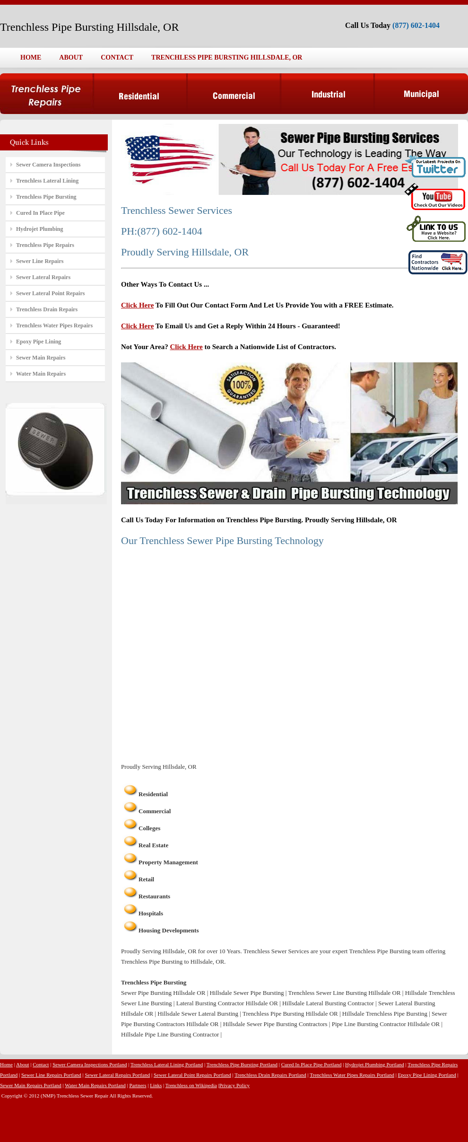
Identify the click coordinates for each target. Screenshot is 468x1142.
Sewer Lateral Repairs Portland (117, 1075)
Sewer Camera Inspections (48, 164)
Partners (137, 1085)
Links (156, 1085)
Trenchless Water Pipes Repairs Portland (352, 1075)
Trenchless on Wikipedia (191, 1085)
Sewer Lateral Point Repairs (50, 293)
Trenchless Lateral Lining (47, 180)
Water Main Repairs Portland (95, 1085)
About (22, 1064)
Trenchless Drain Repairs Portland (270, 1075)
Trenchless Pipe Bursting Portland (242, 1064)
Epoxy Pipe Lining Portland (427, 1075)
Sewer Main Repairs (40, 357)
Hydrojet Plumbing (39, 229)
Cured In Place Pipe (40, 213)
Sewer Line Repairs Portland (51, 1075)
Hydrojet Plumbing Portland (374, 1064)
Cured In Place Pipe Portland (311, 1064)
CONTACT (117, 57)
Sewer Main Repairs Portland (30, 1085)
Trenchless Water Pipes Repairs (54, 325)
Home (6, 1064)
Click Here (137, 305)
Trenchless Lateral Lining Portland (166, 1064)
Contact (41, 1064)
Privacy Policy (234, 1085)
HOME (30, 57)
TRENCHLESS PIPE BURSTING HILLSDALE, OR (226, 57)
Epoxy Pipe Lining (38, 341)
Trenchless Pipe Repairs (45, 245)
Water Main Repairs (41, 373)
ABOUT (71, 57)
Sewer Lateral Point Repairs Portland (192, 1075)
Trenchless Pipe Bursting (46, 196)
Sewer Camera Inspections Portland (89, 1064)
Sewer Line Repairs (39, 261)
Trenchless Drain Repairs (47, 309)
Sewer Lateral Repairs (43, 277)
